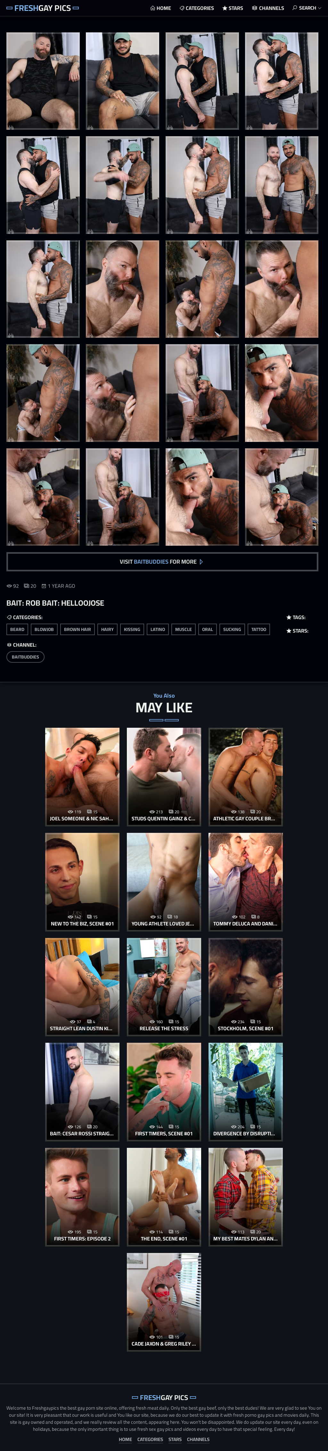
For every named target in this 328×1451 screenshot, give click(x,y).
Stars (234, 8)
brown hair (77, 628)
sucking (232, 628)
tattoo (258, 628)
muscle (183, 628)
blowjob (44, 628)
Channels (269, 8)
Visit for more (158, 560)
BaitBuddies (25, 656)
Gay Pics (42, 8)
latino (158, 628)
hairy (107, 628)
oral (207, 628)
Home (162, 8)
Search (307, 8)
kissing (132, 628)
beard (17, 628)
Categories (198, 8)
